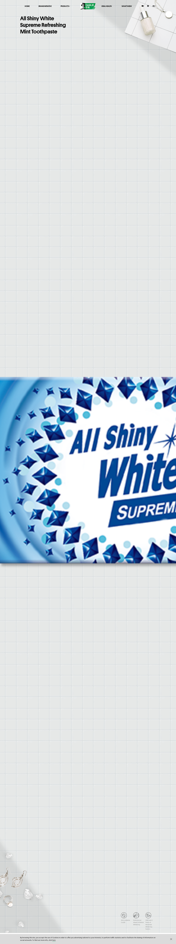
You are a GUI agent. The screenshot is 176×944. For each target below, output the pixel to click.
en (154, 6)
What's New (127, 6)
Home (27, 6)
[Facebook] (148, 6)
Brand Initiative (45, 6)
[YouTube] (143, 6)
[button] (171, 939)
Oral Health (106, 6)
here (54, 940)
